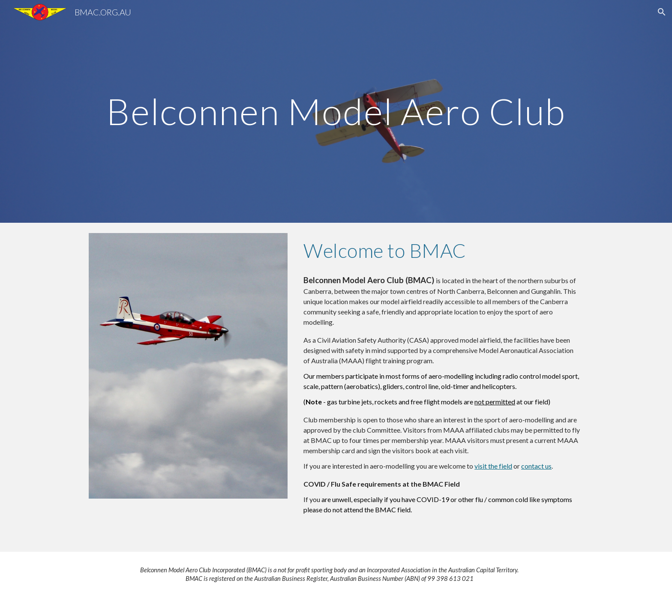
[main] (336, 111)
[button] (661, 12)
